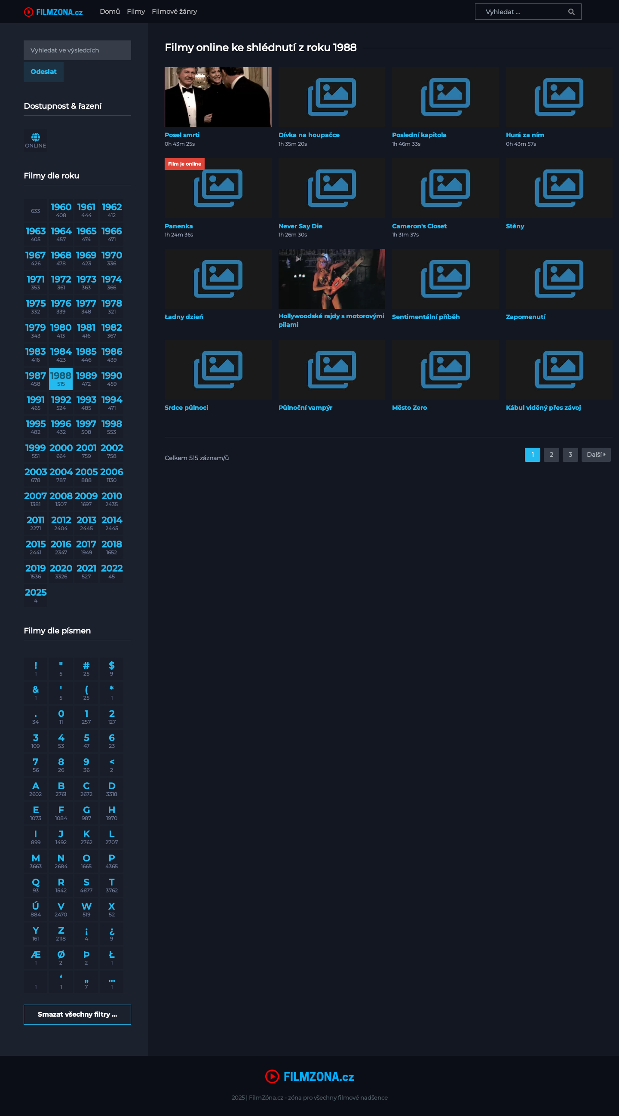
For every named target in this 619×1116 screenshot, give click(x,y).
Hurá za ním (525, 135)
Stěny (515, 226)
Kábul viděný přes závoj (543, 408)
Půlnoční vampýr (305, 408)
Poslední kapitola (419, 135)
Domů (111, 10)
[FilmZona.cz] (53, 11)
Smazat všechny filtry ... (77, 1014)
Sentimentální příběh (426, 317)
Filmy (136, 11)
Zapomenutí (525, 317)
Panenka (179, 226)
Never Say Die (300, 226)
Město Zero (409, 408)
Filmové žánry (174, 11)
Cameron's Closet (419, 226)
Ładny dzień (184, 317)
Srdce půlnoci (186, 408)
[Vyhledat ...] (528, 11)
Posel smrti (182, 135)
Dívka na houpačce (309, 135)
